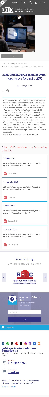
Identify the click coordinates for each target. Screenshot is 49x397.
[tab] (24, 341)
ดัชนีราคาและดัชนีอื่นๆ (21, 78)
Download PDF (13, 187)
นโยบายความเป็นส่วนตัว (31, 394)
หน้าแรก (4, 78)
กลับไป (8, 70)
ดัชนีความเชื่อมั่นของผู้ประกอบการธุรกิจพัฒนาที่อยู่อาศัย (19, 81)
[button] (24, 341)
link (20, 149)
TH (44, 2)
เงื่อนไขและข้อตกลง (15, 394)
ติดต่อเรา (15, 2)
